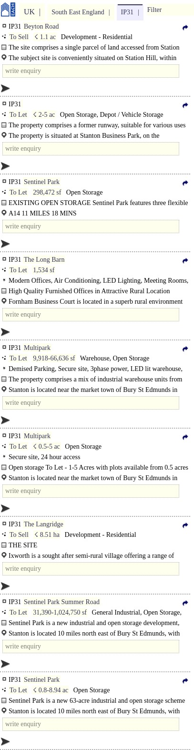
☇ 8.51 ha (47, 534)
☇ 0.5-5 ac (46, 446)
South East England (77, 12)
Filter (154, 9)
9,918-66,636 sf (54, 358)
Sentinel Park (42, 181)
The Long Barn (44, 259)
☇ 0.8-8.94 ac (50, 690)
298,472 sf (47, 192)
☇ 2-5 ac (44, 114)
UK (29, 12)
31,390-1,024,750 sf (60, 612)
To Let (18, 114)
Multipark (37, 347)
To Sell (19, 37)
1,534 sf (43, 270)
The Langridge (43, 524)
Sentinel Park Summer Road (62, 602)
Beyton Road (41, 26)
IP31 (127, 12)
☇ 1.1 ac (45, 37)
